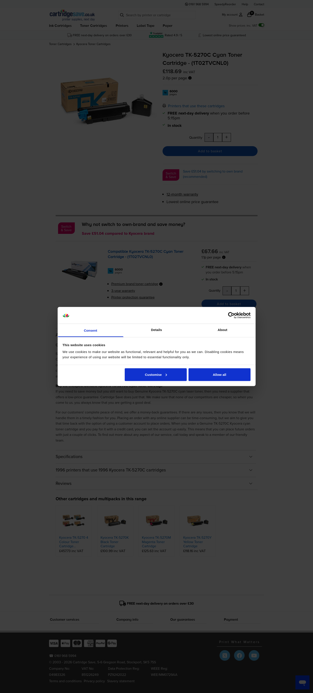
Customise (156, 374)
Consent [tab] (90, 330)
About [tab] (222, 330)
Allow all (219, 374)
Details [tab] (156, 330)
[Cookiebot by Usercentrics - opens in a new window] (231, 315)
